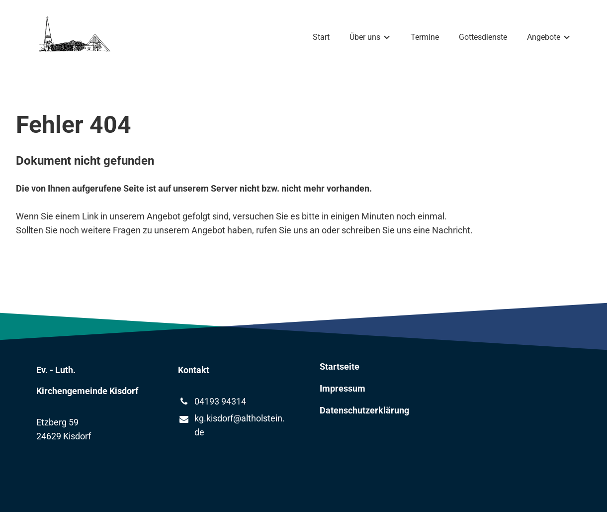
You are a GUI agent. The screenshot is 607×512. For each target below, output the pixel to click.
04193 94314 (212, 402)
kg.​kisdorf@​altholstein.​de (231, 425)
